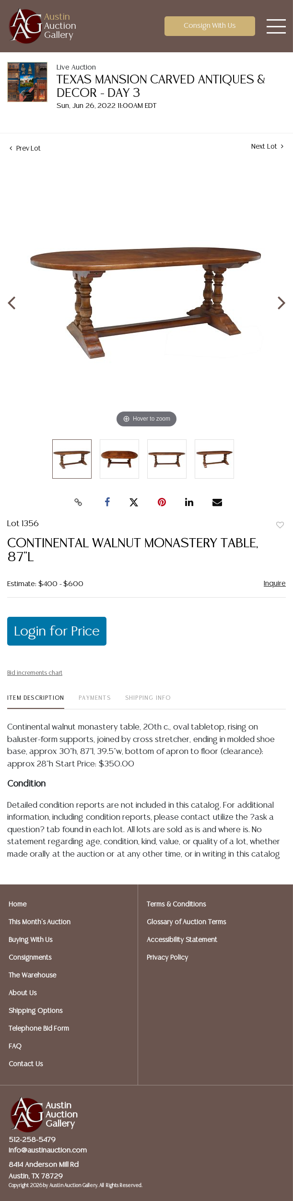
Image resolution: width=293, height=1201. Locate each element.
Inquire (275, 583)
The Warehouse (32, 975)
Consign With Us (210, 25)
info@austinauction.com (48, 1150)
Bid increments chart (34, 673)
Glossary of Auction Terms (186, 922)
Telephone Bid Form (39, 1028)
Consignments (30, 957)
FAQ (15, 1046)
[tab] (35, 702)
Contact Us (26, 1064)
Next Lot (267, 146)
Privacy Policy (167, 957)
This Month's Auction (39, 922)
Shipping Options (35, 1011)
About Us (22, 993)
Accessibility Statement (182, 940)
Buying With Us (30, 940)
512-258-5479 (32, 1139)
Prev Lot (25, 148)
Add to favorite (280, 525)
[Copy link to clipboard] (78, 502)
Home (17, 904)
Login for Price (57, 631)
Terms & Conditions (176, 904)
